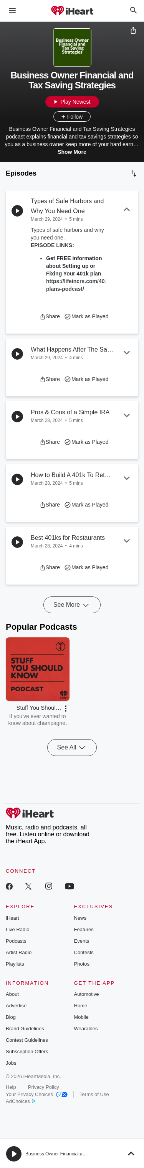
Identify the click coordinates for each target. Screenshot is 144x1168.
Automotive (86, 994)
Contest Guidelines (27, 1040)
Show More (72, 152)
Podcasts (16, 941)
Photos (81, 964)
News (80, 918)
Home (81, 1005)
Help (11, 1087)
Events (81, 941)
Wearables (86, 1028)
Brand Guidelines (25, 1028)
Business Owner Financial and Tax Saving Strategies (79, 1154)
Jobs (11, 1063)
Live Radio (17, 929)
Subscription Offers (27, 1051)
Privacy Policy (43, 1087)
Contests (84, 952)
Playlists (15, 964)
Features (84, 929)
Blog (11, 1017)
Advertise (16, 1005)
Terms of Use (94, 1094)
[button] (50, 316)
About (12, 994)
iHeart (12, 918)
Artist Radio (18, 952)
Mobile (81, 1017)
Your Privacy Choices (37, 1094)
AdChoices (20, 1101)
